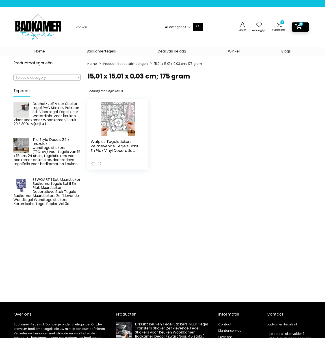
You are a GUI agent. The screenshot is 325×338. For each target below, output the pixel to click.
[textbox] (47, 77)
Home (39, 51)
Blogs (286, 51)
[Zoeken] (198, 27)
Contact (225, 324)
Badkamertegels (101, 51)
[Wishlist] (259, 25)
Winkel (234, 51)
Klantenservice (229, 330)
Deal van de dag (172, 51)
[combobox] (47, 77)
